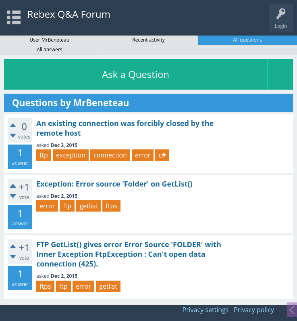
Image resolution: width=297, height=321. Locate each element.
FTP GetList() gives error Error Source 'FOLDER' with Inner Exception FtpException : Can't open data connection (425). (128, 254)
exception (70, 155)
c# (162, 155)
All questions (247, 39)
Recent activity (148, 39)
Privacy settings (205, 309)
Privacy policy (254, 309)
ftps (111, 205)
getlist (88, 205)
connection (110, 155)
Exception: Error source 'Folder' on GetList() (114, 184)
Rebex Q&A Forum (68, 14)
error (142, 155)
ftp (43, 155)
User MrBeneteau (50, 39)
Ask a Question (135, 74)
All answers (49, 49)
